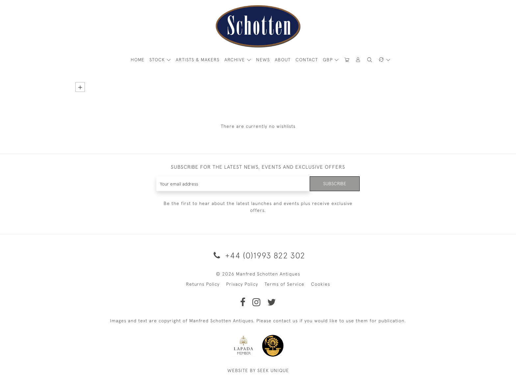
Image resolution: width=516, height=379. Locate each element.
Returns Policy (202, 284)
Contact (307, 59)
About (283, 59)
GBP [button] (328, 59)
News (263, 59)
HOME (137, 59)
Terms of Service (284, 284)
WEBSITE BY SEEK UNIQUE (258, 370)
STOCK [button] (158, 59)
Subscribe (334, 183)
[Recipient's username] (233, 183)
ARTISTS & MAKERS (197, 59)
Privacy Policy (242, 284)
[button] (358, 59)
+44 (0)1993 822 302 (258, 255)
